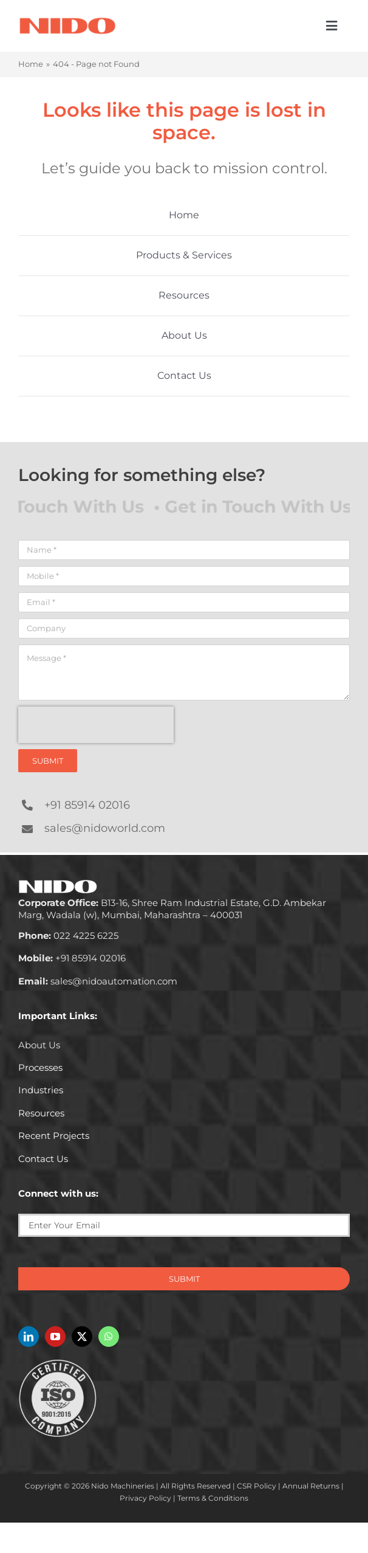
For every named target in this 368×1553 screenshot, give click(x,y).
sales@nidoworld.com (104, 828)
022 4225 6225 (68, 935)
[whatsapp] (108, 1336)
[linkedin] (28, 1336)
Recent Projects (53, 1135)
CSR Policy (256, 1485)
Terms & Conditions (212, 1498)
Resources (41, 1113)
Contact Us (43, 1158)
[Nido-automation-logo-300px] (67, 21)
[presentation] (96, 725)
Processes (40, 1067)
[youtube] (55, 1336)
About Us (39, 1045)
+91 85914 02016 (87, 805)
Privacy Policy (145, 1498)
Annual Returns (310, 1485)
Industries (40, 1090)
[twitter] (82, 1336)
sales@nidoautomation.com (97, 981)
